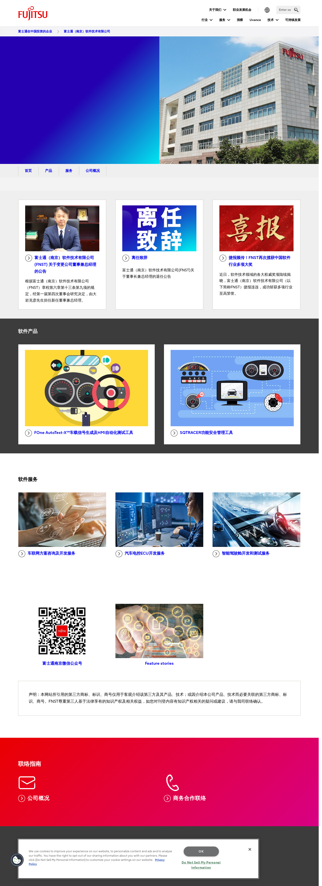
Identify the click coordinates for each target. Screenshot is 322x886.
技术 (270, 20)
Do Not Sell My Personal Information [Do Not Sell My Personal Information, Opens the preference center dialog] (201, 865)
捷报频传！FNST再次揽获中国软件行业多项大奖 (254, 261)
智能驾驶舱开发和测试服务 (241, 553)
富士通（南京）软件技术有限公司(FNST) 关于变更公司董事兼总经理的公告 (60, 264)
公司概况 (93, 171)
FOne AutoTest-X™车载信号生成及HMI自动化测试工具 (79, 433)
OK (201, 851)
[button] (17, 860)
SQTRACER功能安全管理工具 (202, 433)
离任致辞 (134, 258)
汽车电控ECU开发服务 (140, 553)
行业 (204, 20)
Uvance (255, 20)
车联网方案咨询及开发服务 (46, 553)
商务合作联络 (185, 798)
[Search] (288, 10)
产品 (48, 171)
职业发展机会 (242, 10)
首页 (28, 171)
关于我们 (215, 10)
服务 (222, 20)
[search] (296, 10)
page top (312, 826)
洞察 (240, 20)
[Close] (250, 849)
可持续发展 (293, 20)
